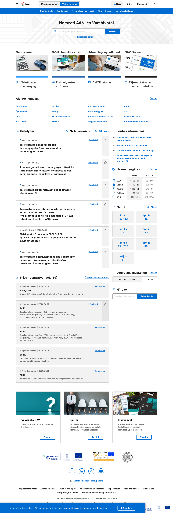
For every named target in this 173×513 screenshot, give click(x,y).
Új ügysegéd (22, 111)
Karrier (55, 106)
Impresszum (114, 489)
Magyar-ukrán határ (98, 121)
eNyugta (56, 111)
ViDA (18, 116)
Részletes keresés (86, 37)
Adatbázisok (62, 11)
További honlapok (67, 489)
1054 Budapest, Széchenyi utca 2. (74, 499)
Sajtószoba (21, 106)
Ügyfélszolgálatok (124, 11)
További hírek (102, 131)
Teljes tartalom (69, 4)
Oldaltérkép (148, 489)
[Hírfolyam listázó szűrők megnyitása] (78, 131)
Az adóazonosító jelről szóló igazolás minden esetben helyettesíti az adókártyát (135, 158)
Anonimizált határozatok (100, 116)
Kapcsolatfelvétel (28, 489)
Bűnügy (108, 11)
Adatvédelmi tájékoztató (92, 489)
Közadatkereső (131, 489)
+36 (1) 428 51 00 (110, 499)
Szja (126, 111)
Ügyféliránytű (46, 11)
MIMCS (55, 121)
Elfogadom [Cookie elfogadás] (126, 508)
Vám (99, 11)
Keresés (113, 31)
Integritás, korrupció (67, 492)
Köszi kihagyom (95, 111)
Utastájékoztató (132, 116)
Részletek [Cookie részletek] (102, 508)
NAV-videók (22, 121)
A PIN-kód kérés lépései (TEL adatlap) (135, 150)
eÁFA (126, 106)
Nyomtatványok (79, 11)
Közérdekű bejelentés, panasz (88, 481)
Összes (153, 98)
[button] (105, 146)
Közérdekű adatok (61, 116)
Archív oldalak (47, 489)
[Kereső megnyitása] (155, 4)
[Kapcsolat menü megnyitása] (144, 4)
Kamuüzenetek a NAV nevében (132, 145)
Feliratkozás (147, 296)
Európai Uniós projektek (136, 121)
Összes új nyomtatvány (97, 277)
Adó (92, 11)
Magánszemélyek (50, 4)
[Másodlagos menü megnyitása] (17, 4)
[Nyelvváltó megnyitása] (130, 4)
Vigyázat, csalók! (96, 106)
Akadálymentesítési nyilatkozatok (99, 492)
